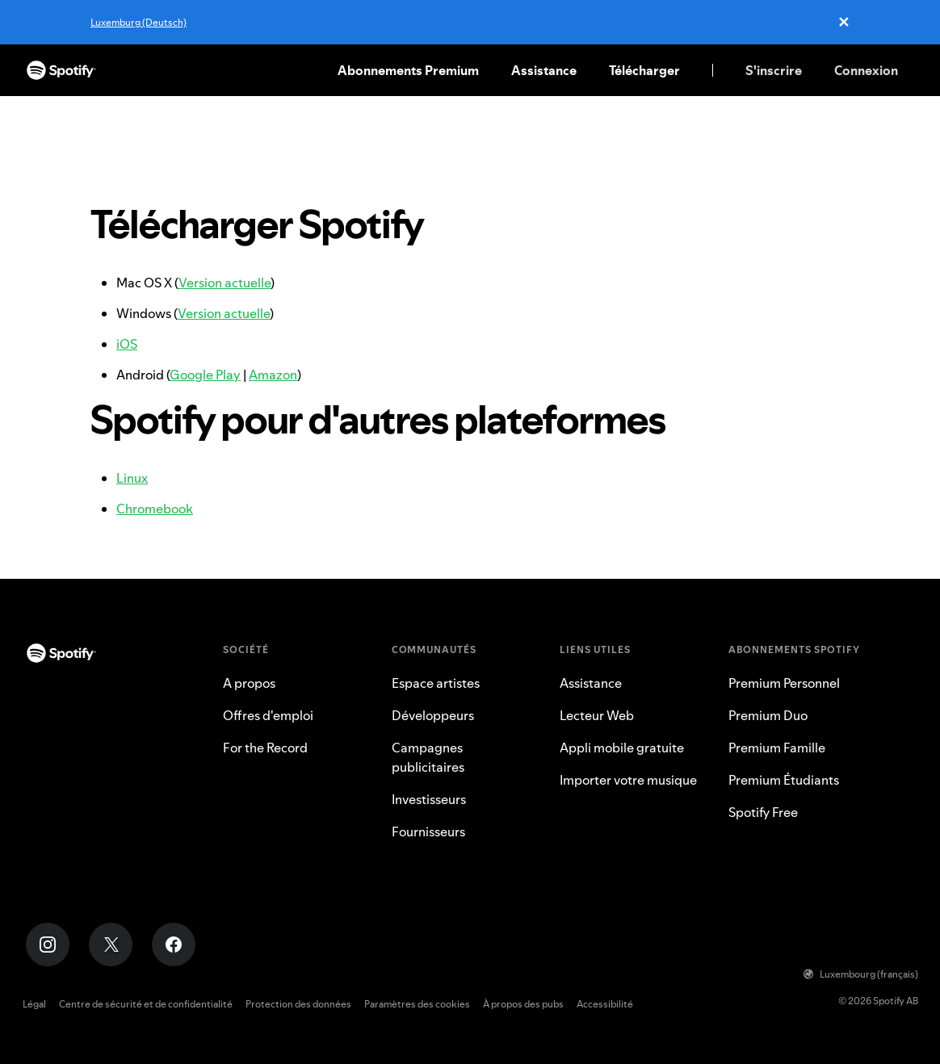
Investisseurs (429, 799)
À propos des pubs (523, 1004)
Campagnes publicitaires (428, 757)
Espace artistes (436, 683)
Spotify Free (763, 812)
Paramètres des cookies (417, 1004)
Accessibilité (605, 1004)
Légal (34, 1004)
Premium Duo (768, 715)
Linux (132, 478)
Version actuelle (224, 282)
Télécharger (644, 70)
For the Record (265, 747)
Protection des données (298, 1004)
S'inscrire (773, 70)
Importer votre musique (628, 780)
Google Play (205, 374)
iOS (126, 344)
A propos (249, 683)
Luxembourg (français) (861, 974)
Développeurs (433, 715)
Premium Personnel (784, 683)
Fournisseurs (428, 831)
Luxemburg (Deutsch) (138, 22)
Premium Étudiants (783, 780)
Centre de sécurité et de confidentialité (146, 1004)
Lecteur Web (597, 715)
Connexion (866, 70)
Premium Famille (776, 747)
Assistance (544, 70)
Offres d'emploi (268, 715)
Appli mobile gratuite (622, 747)
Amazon (273, 374)
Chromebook (154, 508)
